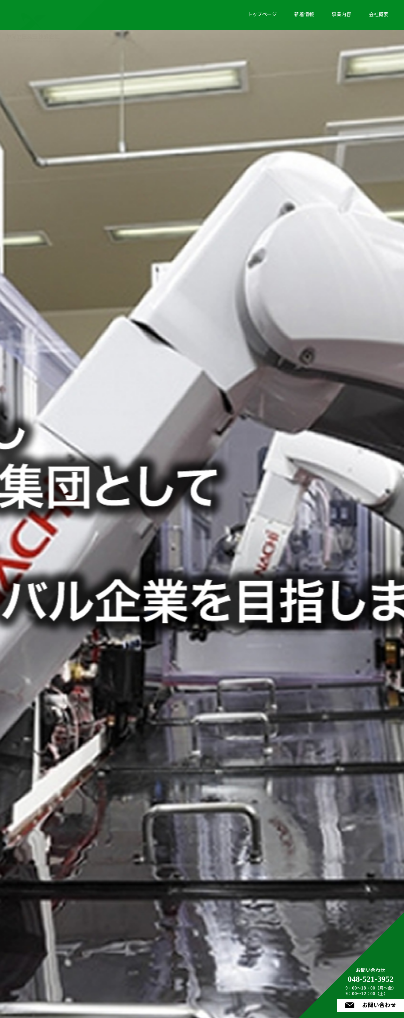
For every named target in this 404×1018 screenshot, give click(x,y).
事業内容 (341, 14)
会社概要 (379, 14)
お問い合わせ (376, 1004)
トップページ (262, 14)
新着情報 (304, 14)
